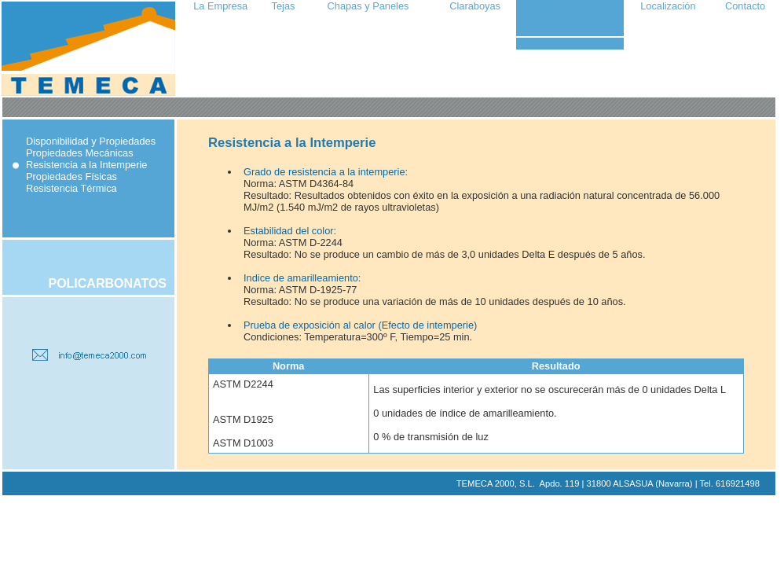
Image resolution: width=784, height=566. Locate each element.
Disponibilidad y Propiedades (91, 141)
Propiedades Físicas (71, 176)
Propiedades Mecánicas (80, 153)
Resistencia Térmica (71, 188)
